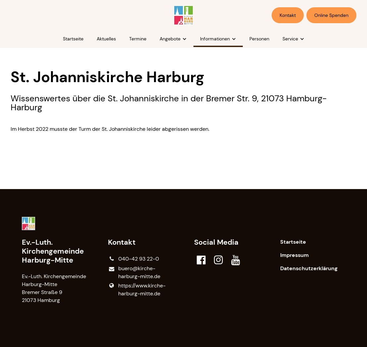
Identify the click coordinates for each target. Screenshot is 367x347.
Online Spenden (331, 15)
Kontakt (288, 15)
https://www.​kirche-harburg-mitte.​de (136, 290)
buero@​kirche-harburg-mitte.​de (134, 272)
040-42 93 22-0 (133, 259)
